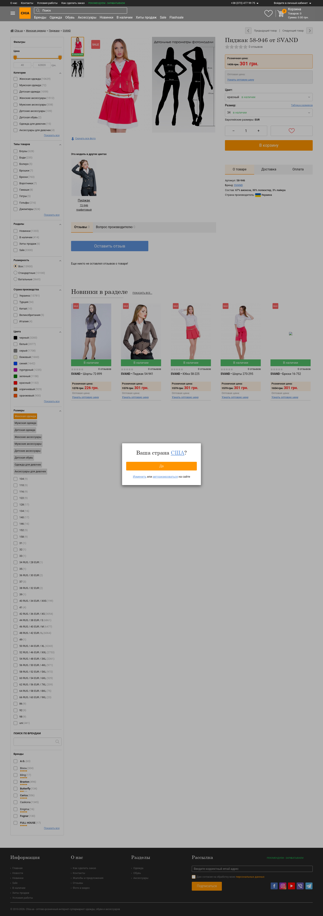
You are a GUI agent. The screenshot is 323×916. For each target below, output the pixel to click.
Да (161, 466)
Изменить (139, 476)
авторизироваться (165, 476)
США (177, 452)
